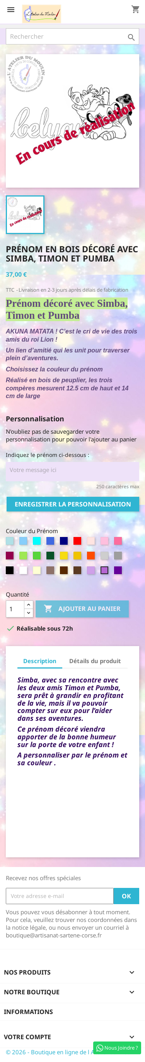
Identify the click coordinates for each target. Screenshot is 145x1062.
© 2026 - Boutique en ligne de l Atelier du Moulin (71, 1052)
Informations (28, 1011)
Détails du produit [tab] (95, 661)
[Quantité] (15, 608)
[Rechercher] (72, 36)
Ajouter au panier (82, 609)
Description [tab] (39, 661)
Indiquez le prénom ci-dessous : (47, 454)
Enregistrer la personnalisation (73, 504)
